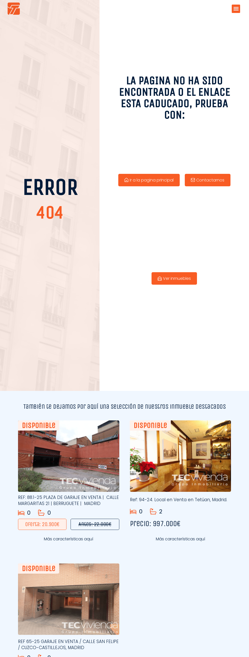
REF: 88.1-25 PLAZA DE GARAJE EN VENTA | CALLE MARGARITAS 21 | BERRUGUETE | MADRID (68, 500)
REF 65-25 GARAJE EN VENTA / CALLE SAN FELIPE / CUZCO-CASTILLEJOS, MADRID (68, 644)
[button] (236, 9)
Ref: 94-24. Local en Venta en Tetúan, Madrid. (178, 500)
